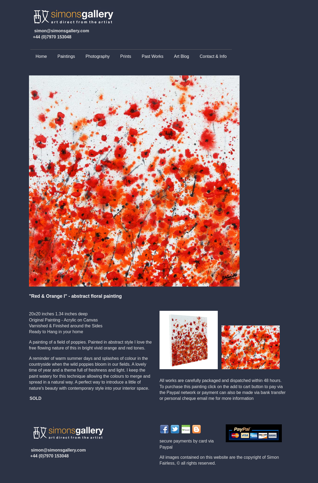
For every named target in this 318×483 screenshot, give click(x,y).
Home (41, 56)
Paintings (66, 56)
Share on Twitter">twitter (175, 429)
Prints (125, 56)
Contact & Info (213, 56)
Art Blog (181, 56)
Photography (98, 56)
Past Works (153, 56)
